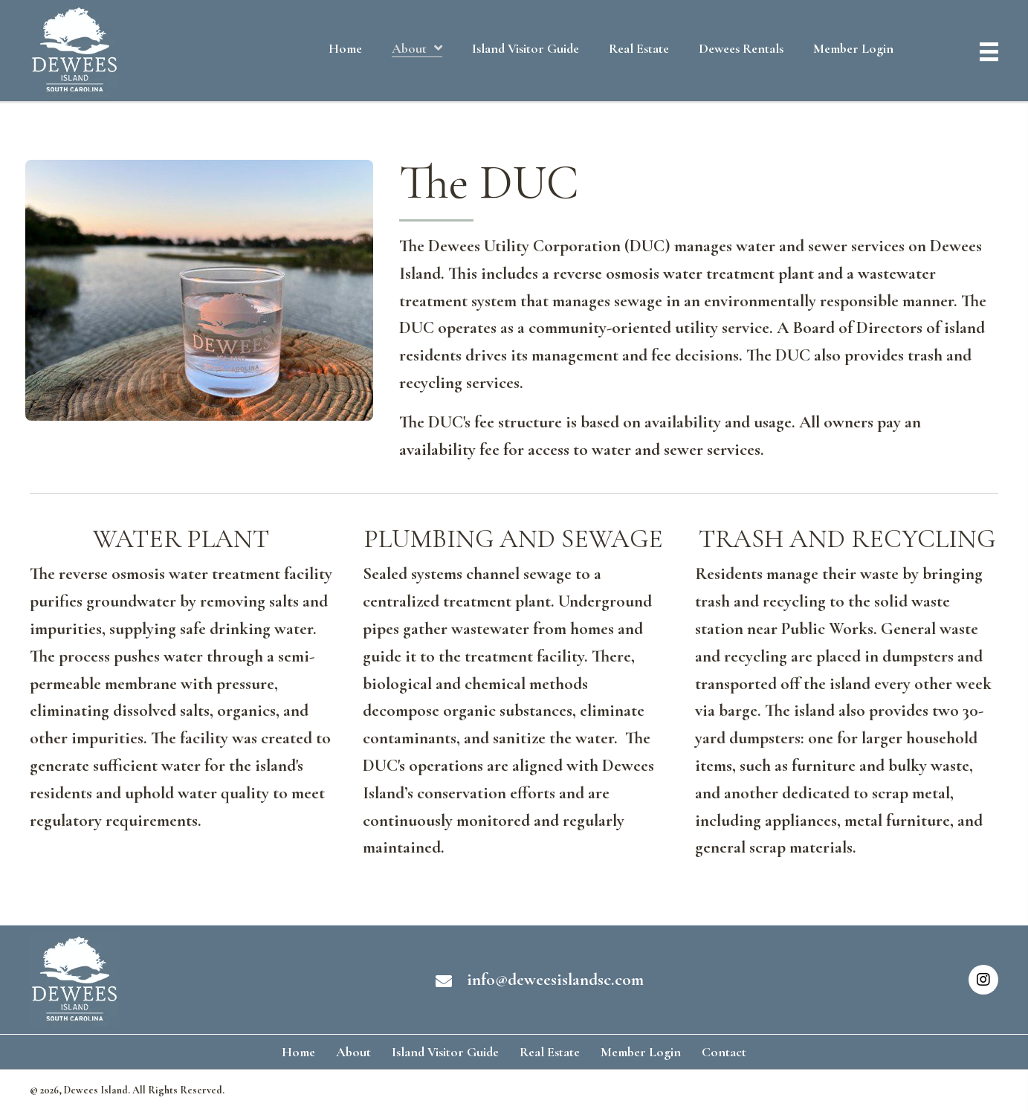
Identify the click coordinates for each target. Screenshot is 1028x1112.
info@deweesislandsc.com (555, 979)
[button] (983, 980)
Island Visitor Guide (445, 1052)
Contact (724, 1052)
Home (298, 1052)
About (353, 1052)
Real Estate (550, 1052)
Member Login (641, 1052)
